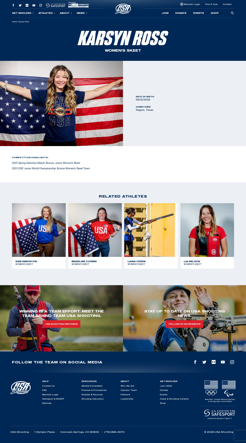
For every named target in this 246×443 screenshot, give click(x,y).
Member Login (192, 4)
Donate (180, 13)
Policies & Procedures (94, 390)
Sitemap (46, 403)
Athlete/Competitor (92, 386)
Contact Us (48, 386)
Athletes (46, 13)
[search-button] (232, 13)
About (66, 13)
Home (14, 22)
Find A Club (211, 4)
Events (198, 13)
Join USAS (166, 386)
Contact (227, 4)
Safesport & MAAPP (53, 399)
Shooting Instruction (92, 399)
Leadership (127, 399)
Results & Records (92, 394)
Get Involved (23, 13)
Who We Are (127, 386)
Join (165, 13)
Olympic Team (129, 390)
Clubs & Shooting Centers (174, 399)
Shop (215, 13)
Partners (125, 394)
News (82, 13)
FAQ (44, 390)
